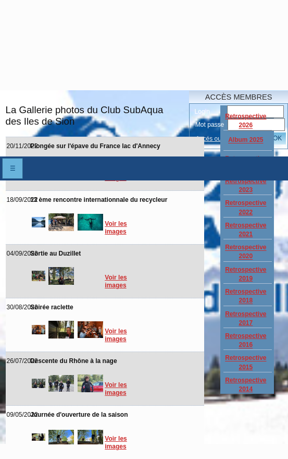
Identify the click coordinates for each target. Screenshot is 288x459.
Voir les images (116, 227)
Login (202, 111)
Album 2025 (245, 140)
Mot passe (209, 124)
